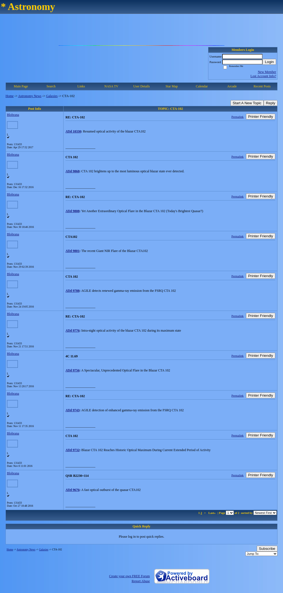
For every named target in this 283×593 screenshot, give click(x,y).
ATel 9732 (72, 450)
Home (10, 96)
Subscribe (267, 549)
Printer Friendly (260, 117)
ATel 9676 (72, 490)
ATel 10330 (73, 131)
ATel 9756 (72, 370)
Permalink (237, 116)
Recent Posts (262, 86)
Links (81, 86)
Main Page (21, 86)
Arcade (232, 86)
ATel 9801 (72, 251)
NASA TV (111, 86)
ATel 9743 (72, 410)
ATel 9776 (72, 330)
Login (269, 62)
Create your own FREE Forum (129, 576)
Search (51, 86)
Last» (212, 512)
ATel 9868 (72, 171)
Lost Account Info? (263, 76)
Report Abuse (141, 581)
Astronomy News (29, 96)
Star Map (172, 86)
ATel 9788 (72, 291)
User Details (141, 86)
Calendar (202, 86)
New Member (267, 72)
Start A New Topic (247, 103)
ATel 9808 (72, 211)
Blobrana (13, 115)
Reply (270, 103)
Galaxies (52, 96)
